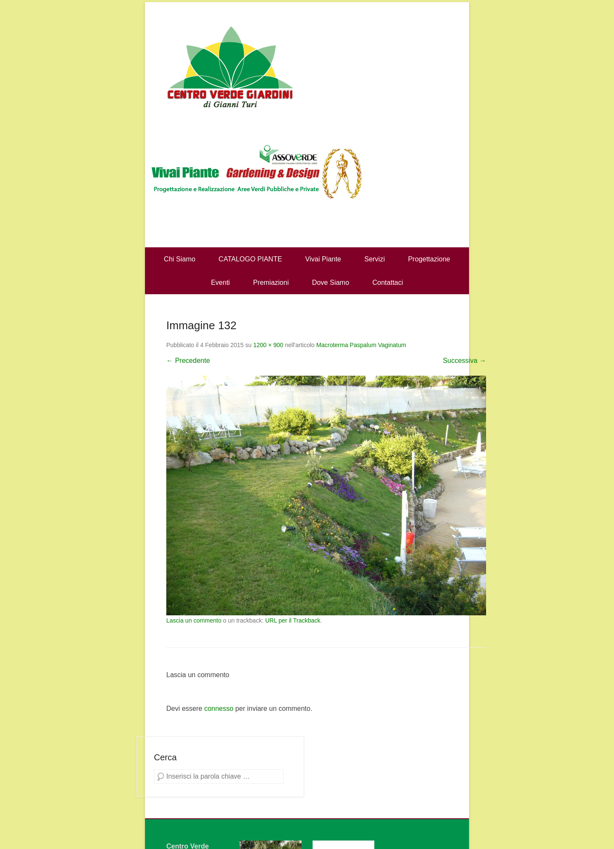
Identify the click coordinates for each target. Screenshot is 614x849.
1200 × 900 (268, 345)
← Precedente (188, 360)
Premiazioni (271, 282)
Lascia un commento (193, 620)
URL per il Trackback (292, 620)
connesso (219, 708)
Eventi (220, 282)
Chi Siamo (179, 259)
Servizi (374, 259)
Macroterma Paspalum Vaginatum (361, 345)
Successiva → (464, 360)
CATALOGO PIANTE (250, 259)
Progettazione (429, 259)
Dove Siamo (330, 282)
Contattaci (387, 282)
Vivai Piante (323, 259)
